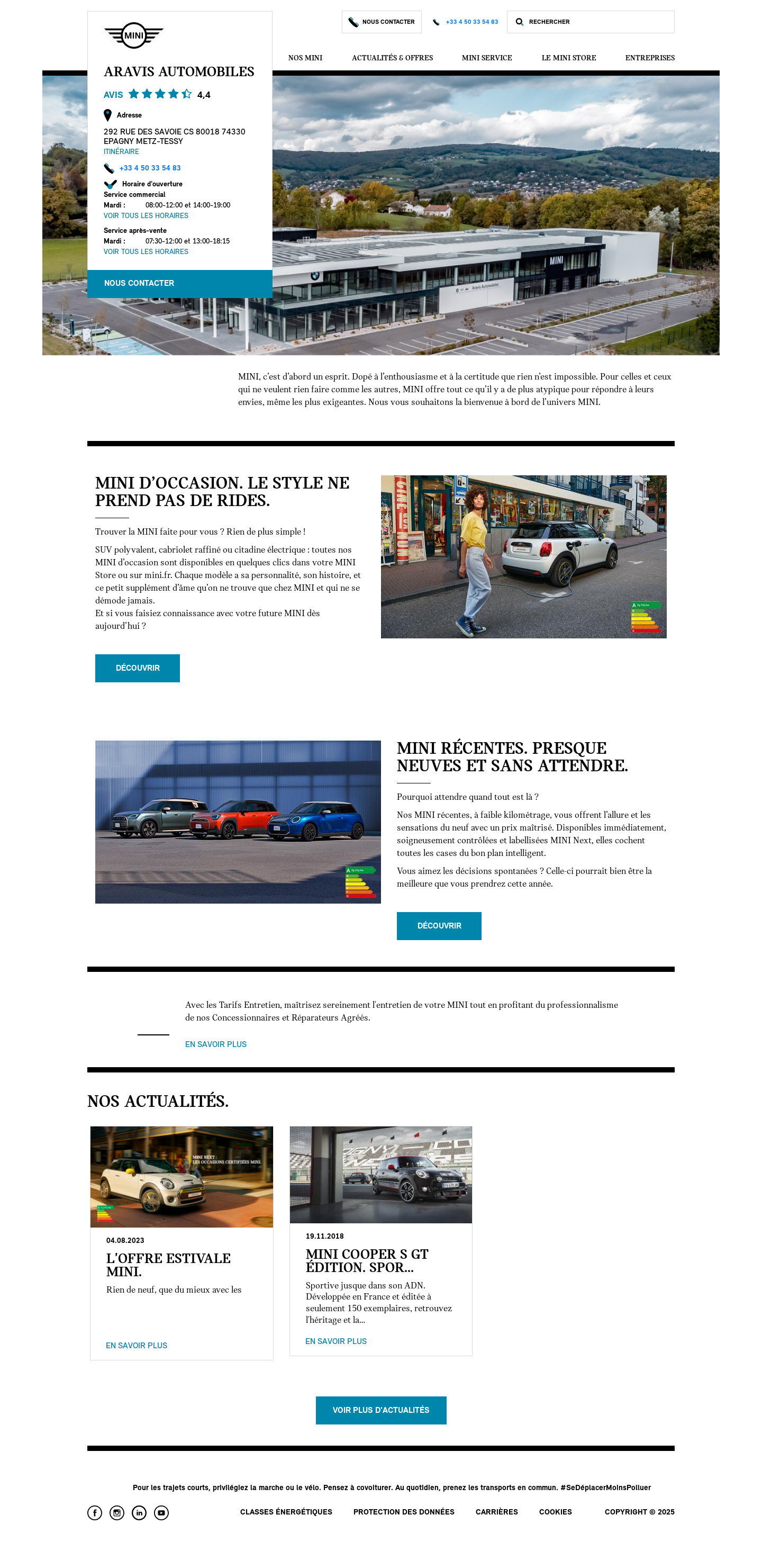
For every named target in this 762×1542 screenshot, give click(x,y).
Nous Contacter (381, 22)
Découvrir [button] (138, 668)
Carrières (497, 1513)
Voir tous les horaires (146, 216)
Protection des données (404, 1513)
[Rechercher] (599, 22)
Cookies (555, 1513)
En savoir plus (216, 1045)
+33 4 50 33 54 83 (472, 22)
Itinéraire (121, 152)
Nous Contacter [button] (139, 283)
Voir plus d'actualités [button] (381, 1410)
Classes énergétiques (286, 1513)
